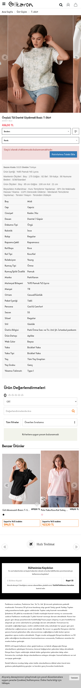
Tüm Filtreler (12, 422)
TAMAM (74, 677)
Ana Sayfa (7, 11)
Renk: (6, 140)
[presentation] (5, 57)
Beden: (7, 131)
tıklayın (5, 683)
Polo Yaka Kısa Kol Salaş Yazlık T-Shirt (55, 510)
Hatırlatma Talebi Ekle (63, 154)
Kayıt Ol (69, 580)
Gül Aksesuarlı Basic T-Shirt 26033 (16, 510)
